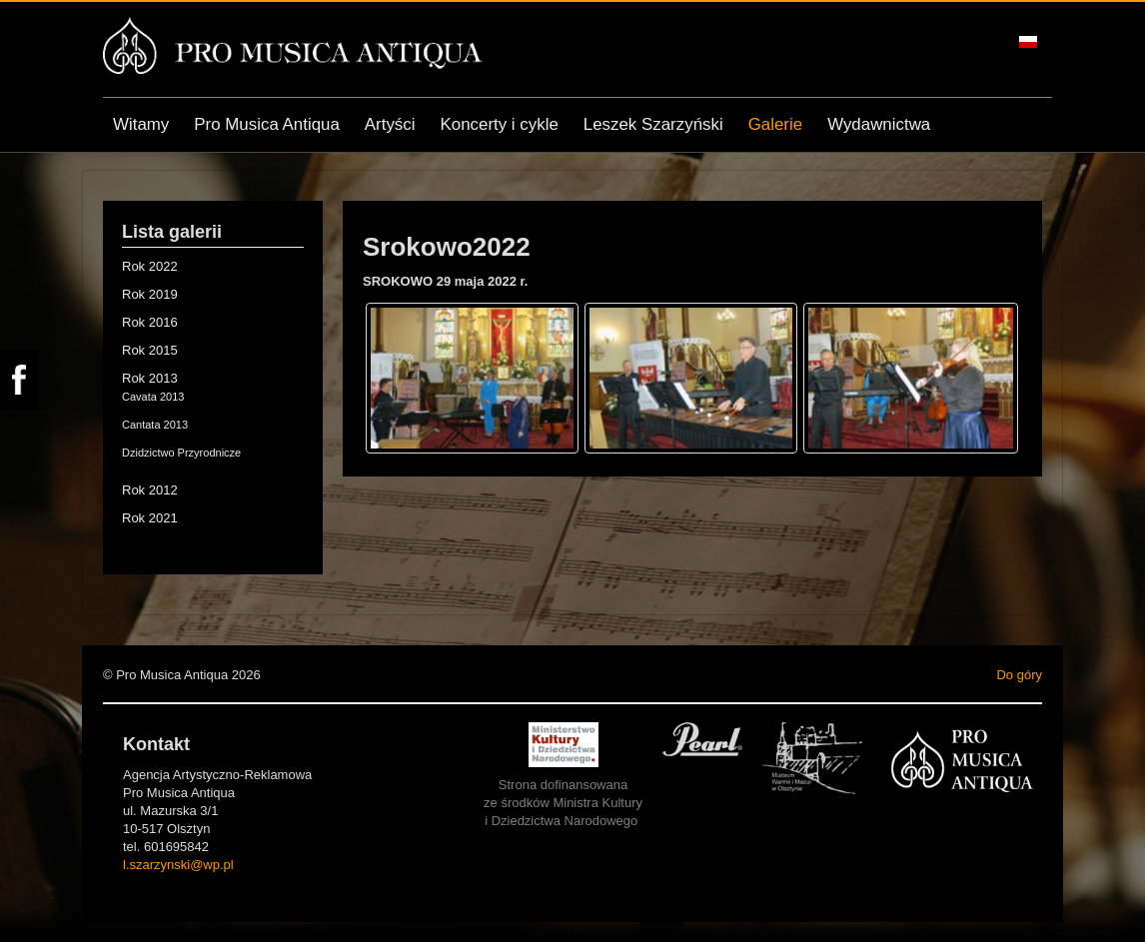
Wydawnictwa (878, 125)
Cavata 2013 (153, 397)
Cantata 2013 (155, 425)
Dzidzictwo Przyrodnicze (181, 453)
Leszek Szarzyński (653, 125)
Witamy (141, 125)
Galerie (775, 125)
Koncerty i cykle (500, 125)
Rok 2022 (150, 266)
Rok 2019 (150, 294)
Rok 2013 (150, 378)
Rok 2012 (150, 489)
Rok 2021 (150, 517)
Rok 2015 (150, 350)
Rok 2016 (150, 322)
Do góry (1019, 674)
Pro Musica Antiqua (267, 125)
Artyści (390, 125)
